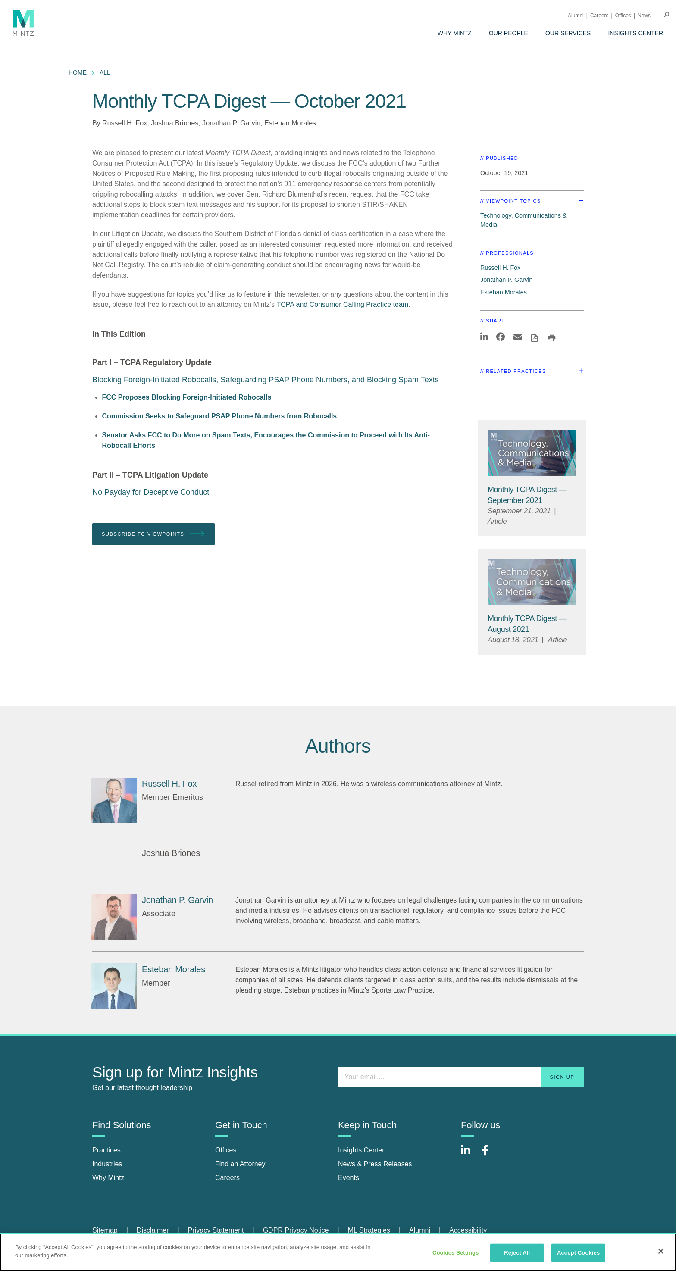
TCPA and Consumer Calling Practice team (343, 304)
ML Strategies (369, 1230)
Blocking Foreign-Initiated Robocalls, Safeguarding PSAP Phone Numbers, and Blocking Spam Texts (265, 379)
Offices (623, 15)
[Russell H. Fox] (113, 800)
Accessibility (468, 1230)
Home (78, 72)
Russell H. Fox (124, 123)
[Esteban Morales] (113, 986)
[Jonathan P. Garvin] (113, 916)
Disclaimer (153, 1230)
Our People (508, 33)
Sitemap (105, 1230)
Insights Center (635, 33)
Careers (599, 15)
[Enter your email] (461, 1077)
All (105, 72)
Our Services (568, 33)
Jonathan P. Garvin (231, 123)
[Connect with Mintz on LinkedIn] (469, 1155)
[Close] (660, 1251)
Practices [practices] (106, 1150)
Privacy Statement (216, 1230)
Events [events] (348, 1177)
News (644, 15)
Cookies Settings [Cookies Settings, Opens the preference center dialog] (455, 1252)
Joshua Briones (174, 123)
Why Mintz (455, 33)
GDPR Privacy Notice (296, 1230)
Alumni (576, 15)
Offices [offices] (226, 1150)
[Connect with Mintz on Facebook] (490, 1155)
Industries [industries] (107, 1164)
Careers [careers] (227, 1177)
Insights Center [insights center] (361, 1150)
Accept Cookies (578, 1252)
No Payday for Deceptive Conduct (150, 492)
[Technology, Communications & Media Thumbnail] (532, 453)
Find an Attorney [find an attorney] (240, 1164)
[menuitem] (455, 33)
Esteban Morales (290, 123)
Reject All (517, 1252)
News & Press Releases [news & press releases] (375, 1164)
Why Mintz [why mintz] (108, 1177)
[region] (338, 1252)
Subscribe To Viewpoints (153, 534)
